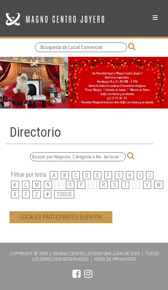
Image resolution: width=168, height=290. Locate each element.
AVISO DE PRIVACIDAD (115, 259)
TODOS (64, 194)
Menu (155, 17)
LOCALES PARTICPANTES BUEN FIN (60, 217)
